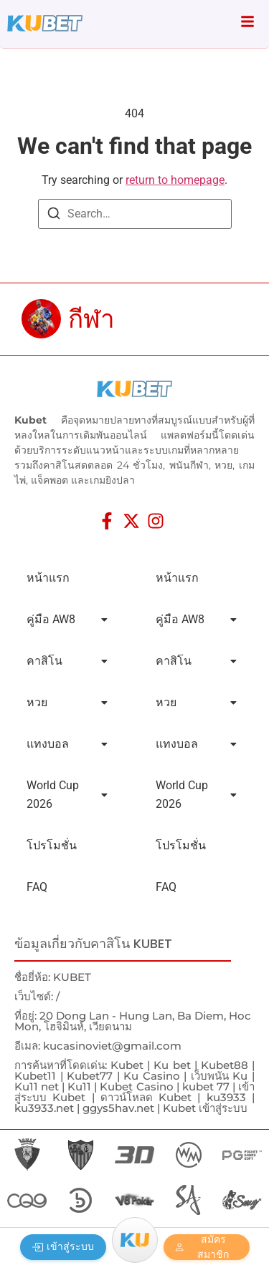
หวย (67, 702)
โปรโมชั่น (52, 845)
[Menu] (135, 1240)
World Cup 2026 (67, 794)
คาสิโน (67, 661)
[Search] (53, 215)
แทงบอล (67, 744)
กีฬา (91, 318)
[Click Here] (247, 24)
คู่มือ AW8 (67, 619)
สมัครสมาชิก (202, 1247)
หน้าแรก (48, 578)
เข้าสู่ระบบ (63, 1247)
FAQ (37, 887)
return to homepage (175, 180)
